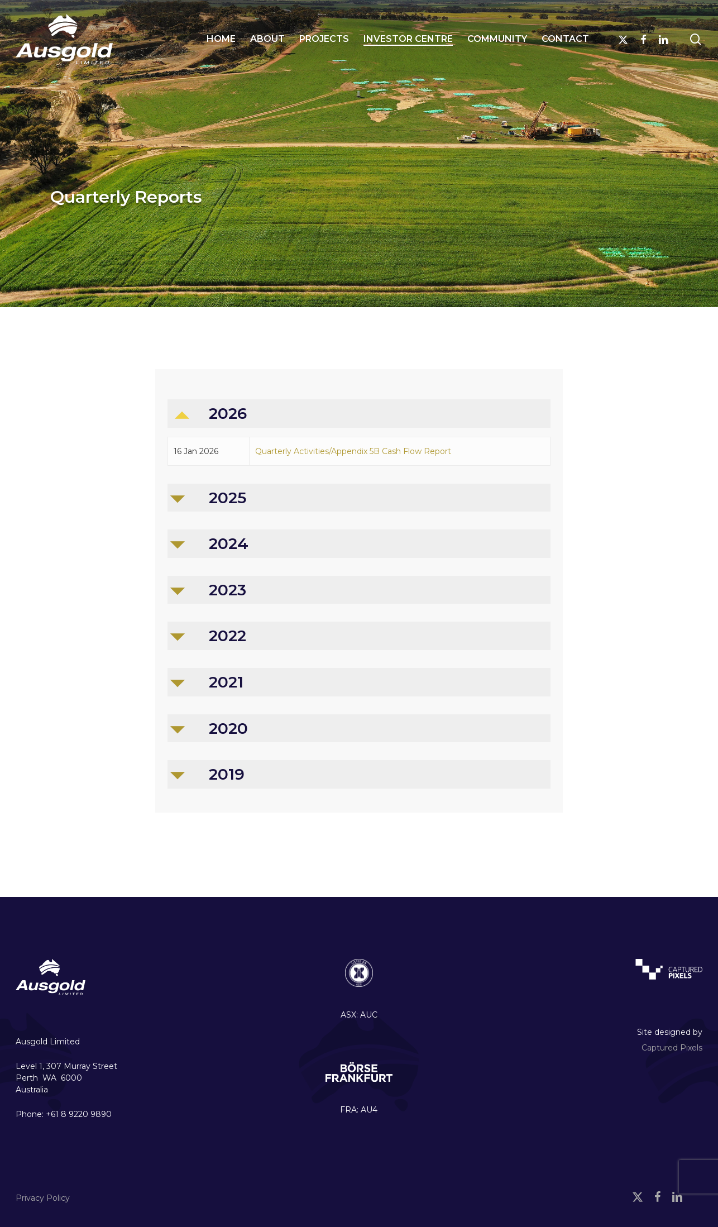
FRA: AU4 (358, 1110)
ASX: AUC (359, 1015)
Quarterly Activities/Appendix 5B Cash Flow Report (353, 451)
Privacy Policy (43, 1198)
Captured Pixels (672, 1048)
